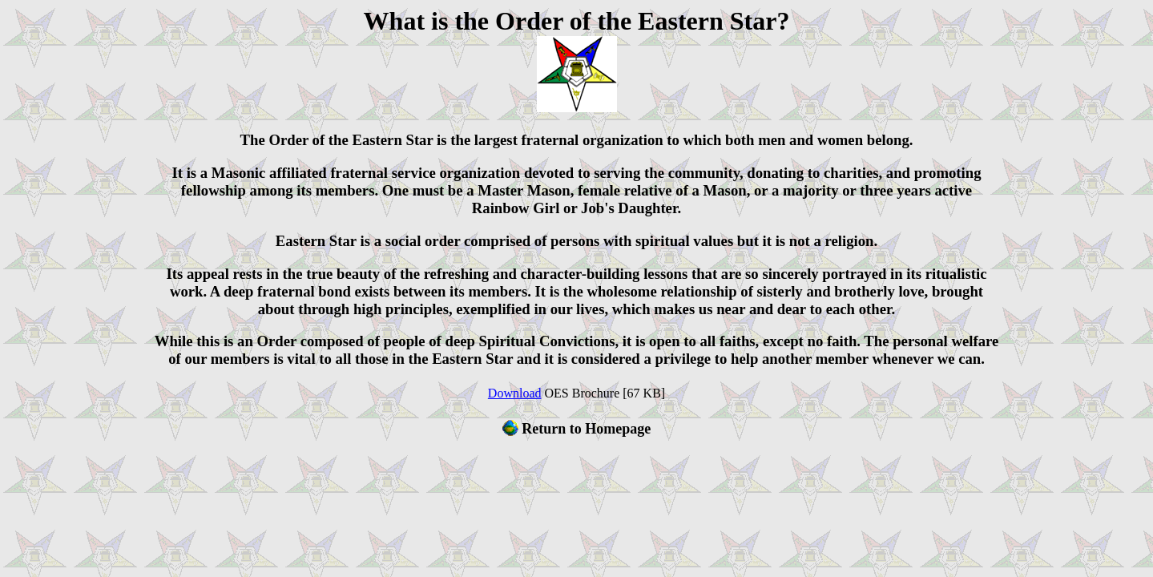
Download (515, 393)
